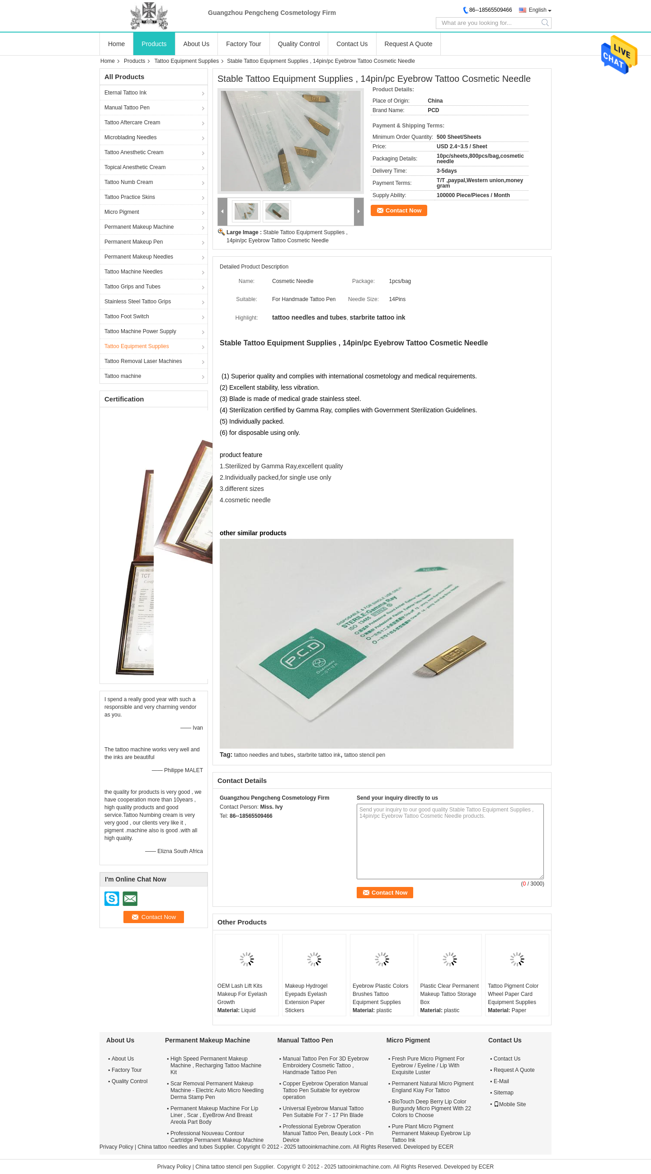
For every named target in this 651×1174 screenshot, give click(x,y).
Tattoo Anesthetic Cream (134, 152)
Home (116, 43)
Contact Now (403, 210)
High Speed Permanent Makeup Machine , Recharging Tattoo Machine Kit (215, 1065)
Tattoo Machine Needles (133, 272)
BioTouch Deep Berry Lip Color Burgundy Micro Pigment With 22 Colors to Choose (431, 1108)
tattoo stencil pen (364, 755)
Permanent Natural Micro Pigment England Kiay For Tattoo (433, 1087)
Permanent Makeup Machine (139, 227)
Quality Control (299, 43)
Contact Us (352, 43)
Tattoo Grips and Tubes (132, 286)
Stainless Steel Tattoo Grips (137, 301)
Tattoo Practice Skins (129, 197)
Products (154, 43)
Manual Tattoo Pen (127, 107)
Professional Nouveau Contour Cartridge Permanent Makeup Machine (217, 1136)
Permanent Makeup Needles (138, 257)
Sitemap (504, 1092)
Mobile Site (510, 1104)
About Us (197, 43)
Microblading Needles (130, 137)
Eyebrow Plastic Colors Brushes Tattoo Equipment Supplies (380, 994)
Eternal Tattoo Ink (125, 93)
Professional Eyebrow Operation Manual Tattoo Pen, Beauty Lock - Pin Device (328, 1133)
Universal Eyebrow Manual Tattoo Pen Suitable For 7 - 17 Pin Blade (323, 1111)
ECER (446, 1147)
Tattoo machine (122, 376)
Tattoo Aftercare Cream (132, 122)
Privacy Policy (116, 1147)
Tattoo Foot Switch (126, 316)
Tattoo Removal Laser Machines (143, 361)
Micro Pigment (121, 212)
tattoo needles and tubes (263, 755)
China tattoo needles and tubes (174, 1147)
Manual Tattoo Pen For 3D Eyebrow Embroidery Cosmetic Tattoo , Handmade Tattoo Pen (326, 1065)
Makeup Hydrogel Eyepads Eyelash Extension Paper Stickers (306, 998)
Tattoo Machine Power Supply (140, 331)
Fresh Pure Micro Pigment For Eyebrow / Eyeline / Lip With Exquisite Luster (428, 1065)
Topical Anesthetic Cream (134, 167)
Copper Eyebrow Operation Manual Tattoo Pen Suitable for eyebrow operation (325, 1090)
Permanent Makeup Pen (133, 242)
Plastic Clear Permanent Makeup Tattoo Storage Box (449, 994)
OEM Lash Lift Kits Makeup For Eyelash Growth (242, 994)
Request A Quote (409, 43)
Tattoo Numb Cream (128, 182)
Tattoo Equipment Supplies (186, 61)
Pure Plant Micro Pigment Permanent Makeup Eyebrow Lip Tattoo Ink (431, 1133)
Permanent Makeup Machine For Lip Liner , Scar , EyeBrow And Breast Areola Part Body (214, 1115)
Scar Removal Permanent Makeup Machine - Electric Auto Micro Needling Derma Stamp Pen (217, 1090)
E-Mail (501, 1081)
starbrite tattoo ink (318, 755)
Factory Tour (243, 43)
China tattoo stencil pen (223, 1167)
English (538, 10)
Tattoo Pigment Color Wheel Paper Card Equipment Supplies (513, 994)
